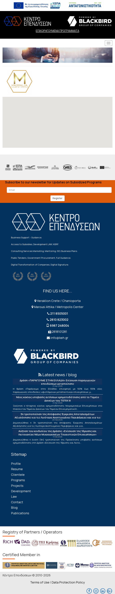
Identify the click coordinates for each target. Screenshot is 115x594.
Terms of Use (39, 582)
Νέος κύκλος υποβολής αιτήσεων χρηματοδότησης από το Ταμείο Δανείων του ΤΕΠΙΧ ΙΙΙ (57, 398)
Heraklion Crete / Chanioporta (57, 301)
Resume (17, 469)
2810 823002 (59, 320)
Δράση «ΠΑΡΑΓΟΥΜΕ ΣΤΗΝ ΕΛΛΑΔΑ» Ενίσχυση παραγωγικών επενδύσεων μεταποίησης (57, 382)
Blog (14, 507)
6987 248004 (59, 325)
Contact (17, 502)
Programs (18, 480)
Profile (16, 464)
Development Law (21, 494)
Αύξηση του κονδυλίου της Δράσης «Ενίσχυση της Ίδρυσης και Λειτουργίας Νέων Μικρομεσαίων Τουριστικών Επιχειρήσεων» (57, 432)
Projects (17, 486)
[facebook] (89, 591)
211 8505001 (59, 313)
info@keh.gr (59, 338)
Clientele (18, 475)
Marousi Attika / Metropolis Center (57, 307)
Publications (20, 513)
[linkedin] (103, 591)
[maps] (96, 591)
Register (57, 198)
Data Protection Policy (68, 582)
